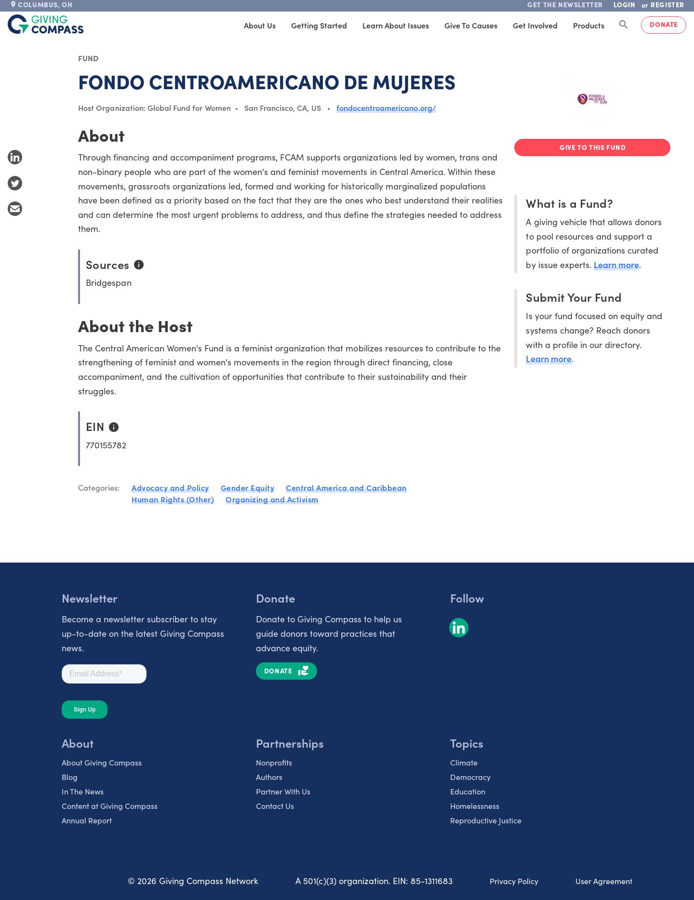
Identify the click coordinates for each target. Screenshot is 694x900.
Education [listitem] (467, 791)
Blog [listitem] (70, 776)
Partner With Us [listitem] (283, 791)
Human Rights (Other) (173, 499)
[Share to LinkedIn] (15, 157)
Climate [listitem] (464, 762)
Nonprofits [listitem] (274, 762)
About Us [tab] (260, 25)
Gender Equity (248, 487)
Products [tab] (588, 25)
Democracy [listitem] (470, 776)
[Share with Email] (15, 208)
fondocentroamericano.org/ (386, 107)
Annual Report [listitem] (87, 820)
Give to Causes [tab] (470, 25)
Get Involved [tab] (535, 25)
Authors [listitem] (269, 776)
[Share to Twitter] (15, 183)
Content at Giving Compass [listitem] (110, 805)
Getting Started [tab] (319, 25)
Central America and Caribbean (346, 487)
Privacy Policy (514, 880)
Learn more (616, 264)
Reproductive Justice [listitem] (485, 820)
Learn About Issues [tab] (395, 25)
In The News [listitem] (83, 791)
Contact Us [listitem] (275, 805)
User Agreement (603, 880)
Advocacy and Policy (170, 487)
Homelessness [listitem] (474, 805)
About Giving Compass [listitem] (102, 762)
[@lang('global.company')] (46, 24)
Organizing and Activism (272, 499)
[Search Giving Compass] (623, 25)
